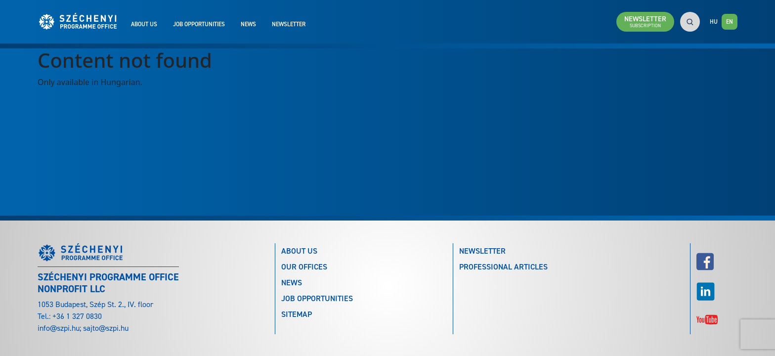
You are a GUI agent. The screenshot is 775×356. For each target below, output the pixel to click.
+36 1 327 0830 (77, 316)
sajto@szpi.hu (106, 328)
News (248, 24)
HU (714, 22)
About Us (144, 24)
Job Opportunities (199, 24)
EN (729, 22)
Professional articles (503, 267)
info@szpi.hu (59, 328)
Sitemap (296, 314)
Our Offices (304, 267)
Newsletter (288, 24)
